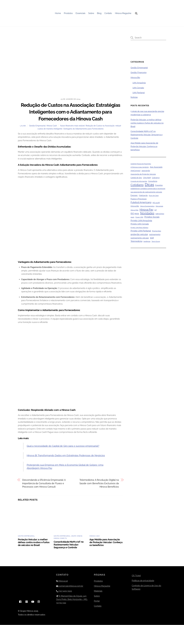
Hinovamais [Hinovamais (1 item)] (159, 206)
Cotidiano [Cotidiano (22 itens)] (137, 185)
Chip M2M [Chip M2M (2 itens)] (147, 178)
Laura (23, 126)
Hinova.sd (62, 581)
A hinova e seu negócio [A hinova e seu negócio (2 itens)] (140, 167)
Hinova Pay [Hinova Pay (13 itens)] (146, 209)
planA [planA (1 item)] (132, 217)
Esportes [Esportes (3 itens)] (159, 186)
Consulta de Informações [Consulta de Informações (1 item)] (139, 181)
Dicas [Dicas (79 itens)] (149, 185)
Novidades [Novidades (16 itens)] (147, 213)
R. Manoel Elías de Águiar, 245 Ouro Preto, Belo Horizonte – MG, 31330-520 (72, 599)
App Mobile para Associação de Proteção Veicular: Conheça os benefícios (105, 542)
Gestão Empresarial (37, 126)
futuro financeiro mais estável (72, 126)
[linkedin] (38, 601)
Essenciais (80, 13)
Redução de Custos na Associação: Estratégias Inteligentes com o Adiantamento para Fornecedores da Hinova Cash (70, 112)
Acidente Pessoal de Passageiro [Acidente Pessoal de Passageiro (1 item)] (141, 164)
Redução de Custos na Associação (100, 126)
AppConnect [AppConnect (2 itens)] (135, 171)
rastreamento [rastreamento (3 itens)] (154, 235)
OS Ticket (136, 576)
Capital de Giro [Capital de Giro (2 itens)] (136, 178)
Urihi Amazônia (139, 83)
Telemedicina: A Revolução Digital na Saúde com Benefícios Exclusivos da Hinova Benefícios (99, 483)
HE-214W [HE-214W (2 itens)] (156, 203)
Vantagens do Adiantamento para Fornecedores (83, 129)
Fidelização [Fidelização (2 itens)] (143, 196)
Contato (108, 13)
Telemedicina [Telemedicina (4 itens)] (136, 241)
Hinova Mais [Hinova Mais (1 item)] (134, 210)
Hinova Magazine (123, 13)
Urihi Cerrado (138, 88)
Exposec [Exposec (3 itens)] (134, 196)
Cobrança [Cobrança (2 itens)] (155, 178)
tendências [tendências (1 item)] (146, 241)
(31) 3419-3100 (64, 591)
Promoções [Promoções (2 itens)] (156, 231)
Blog (99, 13)
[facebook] (20, 601)
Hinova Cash (52, 126)
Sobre (91, 13)
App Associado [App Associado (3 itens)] (156, 167)
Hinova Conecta (60, 538)
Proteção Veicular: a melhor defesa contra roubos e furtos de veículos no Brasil (33, 542)
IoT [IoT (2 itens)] (155, 210)
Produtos (68, 13)
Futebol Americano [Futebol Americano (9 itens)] (141, 202)
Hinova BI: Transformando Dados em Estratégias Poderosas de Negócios (66, 455)
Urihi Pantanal (139, 93)
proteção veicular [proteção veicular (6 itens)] (139, 234)
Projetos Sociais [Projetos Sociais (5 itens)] (151, 217)
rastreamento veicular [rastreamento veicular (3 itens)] (140, 238)
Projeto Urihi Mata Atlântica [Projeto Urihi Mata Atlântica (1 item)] (139, 227)
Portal (97, 601)
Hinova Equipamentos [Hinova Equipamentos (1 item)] (147, 206)
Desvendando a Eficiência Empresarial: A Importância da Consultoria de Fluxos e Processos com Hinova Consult (44, 483)
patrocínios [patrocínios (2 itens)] (160, 214)
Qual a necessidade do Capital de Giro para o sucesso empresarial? (63, 446)
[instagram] (26, 601)
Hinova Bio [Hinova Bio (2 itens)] (135, 206)
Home (58, 13)
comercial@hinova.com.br (69, 586)
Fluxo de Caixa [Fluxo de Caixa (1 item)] (154, 196)
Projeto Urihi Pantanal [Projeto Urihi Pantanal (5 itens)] (141, 231)
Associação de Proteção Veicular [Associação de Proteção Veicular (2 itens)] (143, 174)
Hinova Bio (135, 77)
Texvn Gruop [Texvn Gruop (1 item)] (156, 241)
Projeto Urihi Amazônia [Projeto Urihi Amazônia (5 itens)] (141, 220)
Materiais (98, 591)
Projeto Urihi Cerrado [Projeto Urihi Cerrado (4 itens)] (140, 224)
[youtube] (32, 601)
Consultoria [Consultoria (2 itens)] (152, 181)
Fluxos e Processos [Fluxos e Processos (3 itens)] (139, 199)
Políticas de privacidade (143, 581)
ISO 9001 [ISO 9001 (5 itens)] (135, 214)
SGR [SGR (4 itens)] (152, 238)
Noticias (134, 97)
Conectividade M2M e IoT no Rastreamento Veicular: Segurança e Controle (69, 544)
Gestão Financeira (138, 73)
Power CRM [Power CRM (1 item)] (139, 217)
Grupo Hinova (76, 536)
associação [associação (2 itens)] (146, 171)
